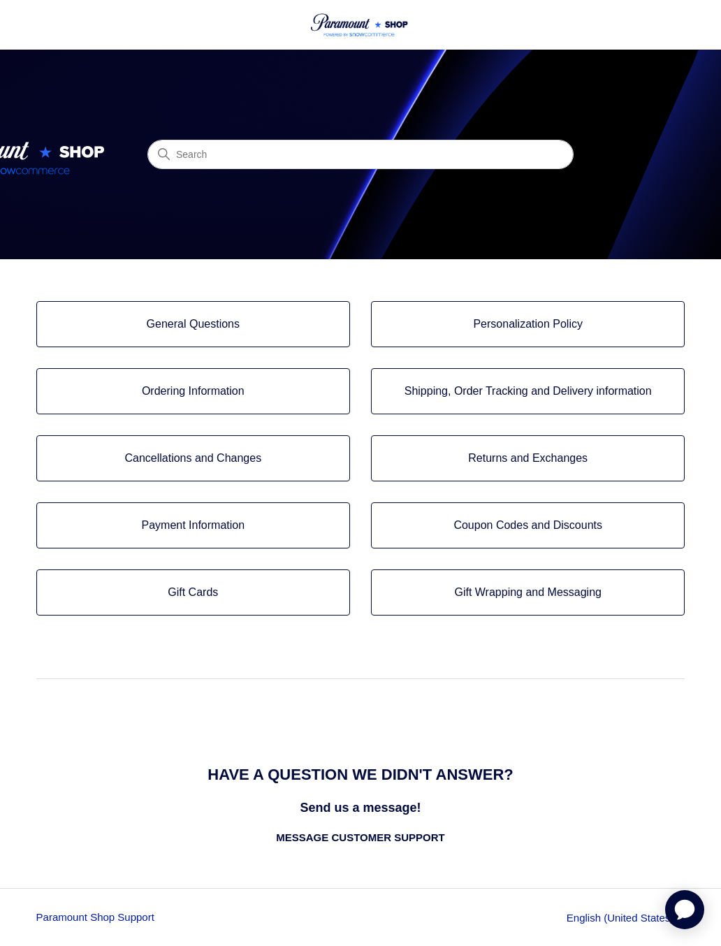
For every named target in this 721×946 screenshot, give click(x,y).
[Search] (360, 154)
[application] (684, 909)
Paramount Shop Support (95, 917)
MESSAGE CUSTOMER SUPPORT (360, 837)
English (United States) (626, 918)
